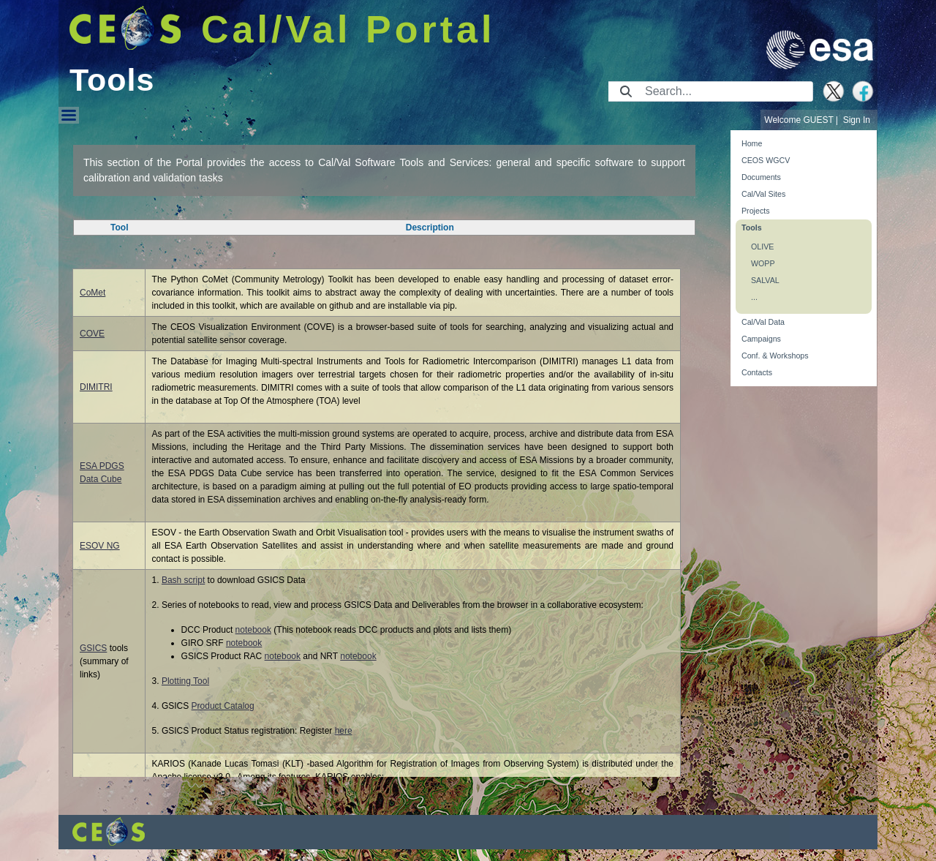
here (343, 731)
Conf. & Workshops (775, 355)
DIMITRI (96, 387)
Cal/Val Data (763, 321)
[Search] (724, 91)
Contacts (756, 372)
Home (751, 143)
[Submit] (626, 91)
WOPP (763, 263)
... (754, 297)
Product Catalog (223, 706)
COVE (92, 333)
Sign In (856, 120)
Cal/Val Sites (763, 193)
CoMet (92, 292)
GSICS (93, 648)
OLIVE (762, 246)
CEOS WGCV (765, 160)
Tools (751, 227)
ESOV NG (100, 546)
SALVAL (765, 280)
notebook (253, 630)
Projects (755, 210)
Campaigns (761, 338)
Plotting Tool (185, 681)
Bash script (183, 580)
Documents (761, 177)
